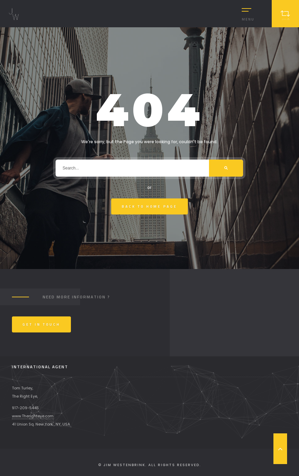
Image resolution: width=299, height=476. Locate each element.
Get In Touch (41, 324)
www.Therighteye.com (33, 416)
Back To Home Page (149, 206)
